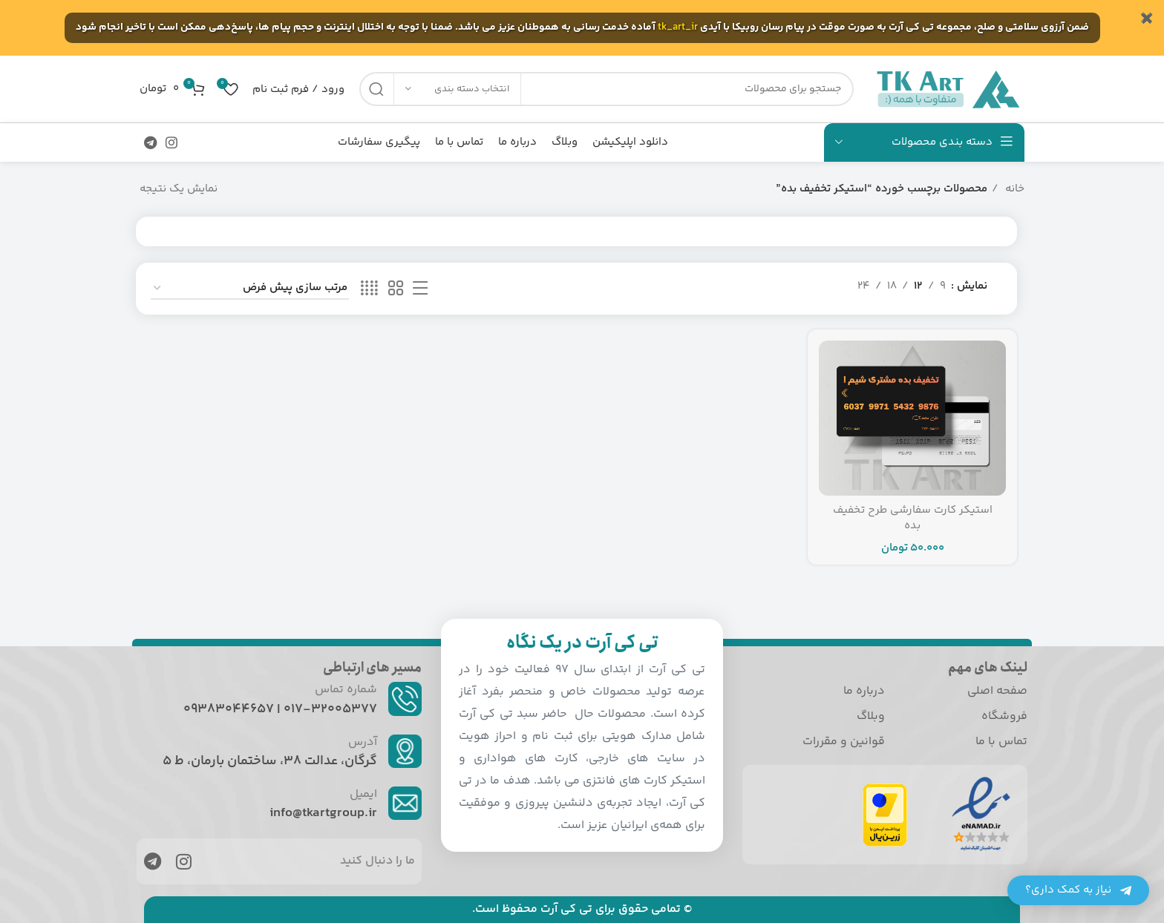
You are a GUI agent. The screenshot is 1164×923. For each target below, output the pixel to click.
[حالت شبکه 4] (369, 289)
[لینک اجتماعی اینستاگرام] (171, 142)
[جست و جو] (606, 89)
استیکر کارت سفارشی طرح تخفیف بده (913, 518)
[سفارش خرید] (250, 288)
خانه (1013, 188)
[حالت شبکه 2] (395, 289)
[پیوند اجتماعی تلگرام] (150, 142)
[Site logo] (946, 88)
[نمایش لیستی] (420, 289)
